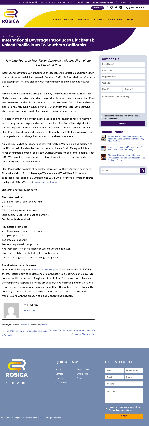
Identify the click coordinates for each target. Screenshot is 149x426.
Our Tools (99, 19)
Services (69, 19)
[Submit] (142, 170)
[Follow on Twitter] (116, 7)
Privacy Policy (6, 418)
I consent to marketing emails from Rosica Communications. (122, 117)
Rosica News (15, 36)
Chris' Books (82, 374)
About (56, 19)
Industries (84, 19)
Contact (80, 378)
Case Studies (116, 19)
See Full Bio (30, 310)
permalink (43, 325)
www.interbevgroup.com (46, 269)
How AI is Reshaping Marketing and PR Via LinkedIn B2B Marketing (125, 148)
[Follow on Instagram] (111, 7)
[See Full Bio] (37, 310)
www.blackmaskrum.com (47, 182)
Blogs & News (83, 369)
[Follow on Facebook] (107, 7)
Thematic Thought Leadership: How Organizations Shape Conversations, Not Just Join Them (126, 157)
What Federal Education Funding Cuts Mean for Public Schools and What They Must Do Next (126, 138)
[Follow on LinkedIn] (120, 7)
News (130, 19)
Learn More (124, 2)
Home (4, 36)
